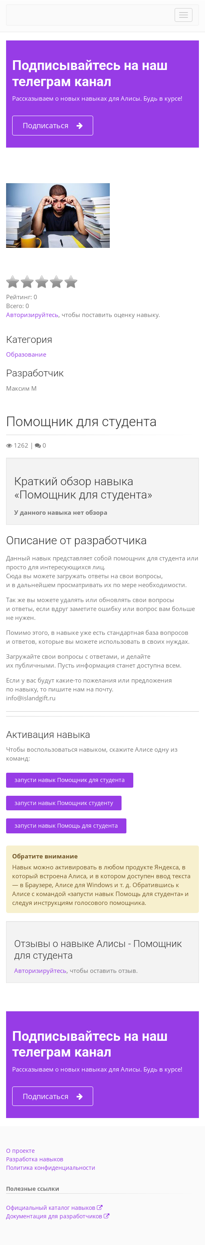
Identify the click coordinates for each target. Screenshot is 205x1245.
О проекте (20, 1150)
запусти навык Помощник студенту (64, 803)
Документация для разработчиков (57, 1216)
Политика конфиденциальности (50, 1167)
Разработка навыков (34, 1159)
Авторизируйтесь (32, 315)
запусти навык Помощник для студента (70, 780)
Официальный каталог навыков (54, 1207)
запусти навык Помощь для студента (66, 825)
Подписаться (53, 125)
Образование (26, 354)
